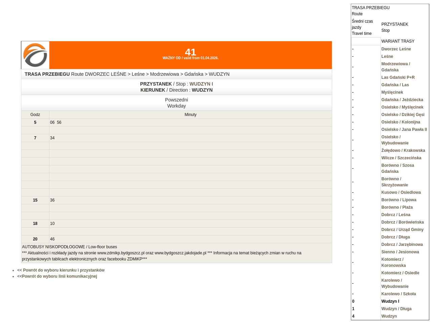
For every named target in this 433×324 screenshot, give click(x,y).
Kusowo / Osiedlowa (401, 192)
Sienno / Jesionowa (400, 252)
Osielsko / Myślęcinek (403, 107)
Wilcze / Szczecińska (401, 158)
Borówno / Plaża (397, 207)
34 (52, 138)
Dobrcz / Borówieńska (403, 222)
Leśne (387, 56)
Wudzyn (389, 316)
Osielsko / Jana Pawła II (404, 129)
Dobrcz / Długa (396, 237)
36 (52, 200)
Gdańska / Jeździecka (402, 99)
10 (52, 223)
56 (59, 122)
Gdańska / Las (395, 85)
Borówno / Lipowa (399, 200)
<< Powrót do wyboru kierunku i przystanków (61, 270)
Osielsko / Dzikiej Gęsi (403, 114)
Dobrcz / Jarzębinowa (402, 244)
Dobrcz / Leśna (396, 214)
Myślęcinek (392, 92)
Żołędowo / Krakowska (403, 150)
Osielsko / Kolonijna (401, 122)
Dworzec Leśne (396, 49)
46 (52, 239)
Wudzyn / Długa (397, 308)
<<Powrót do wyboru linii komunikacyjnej (57, 276)
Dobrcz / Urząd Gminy (403, 229)
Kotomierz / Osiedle (400, 273)
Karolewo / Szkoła (399, 294)
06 (52, 122)
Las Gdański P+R (398, 77)
